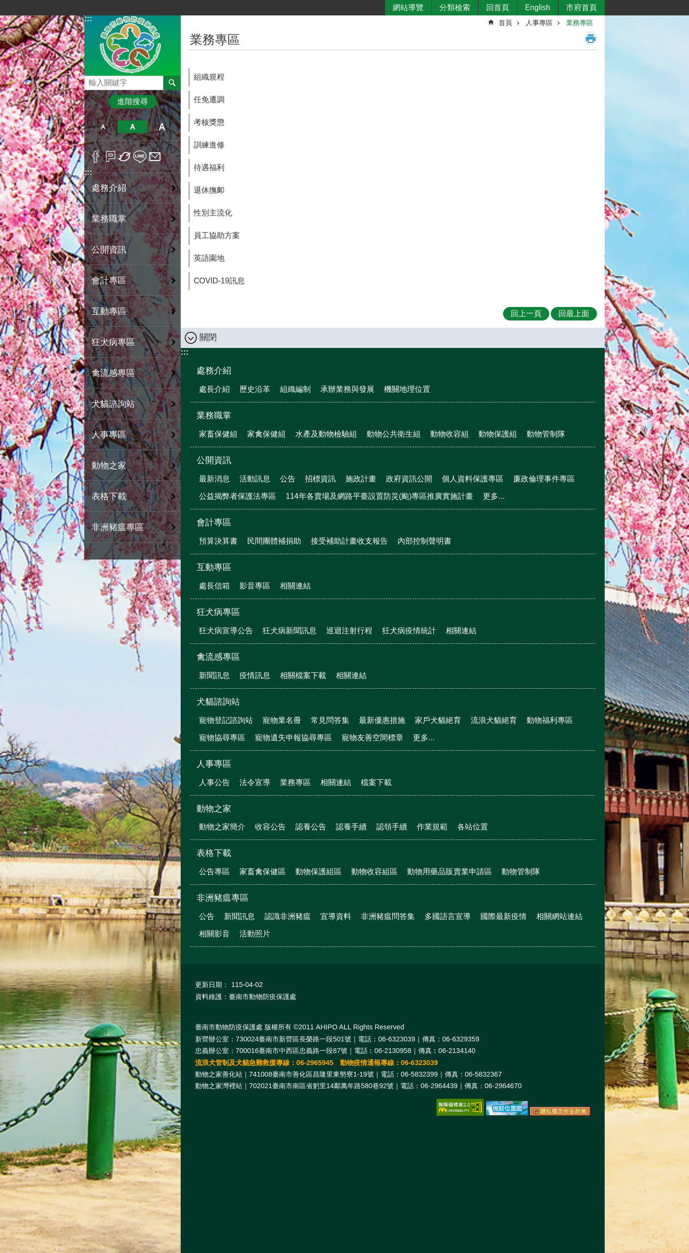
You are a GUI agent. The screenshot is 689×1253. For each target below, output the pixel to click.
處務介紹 (214, 370)
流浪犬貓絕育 (494, 720)
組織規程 (209, 77)
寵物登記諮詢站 (226, 720)
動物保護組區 (318, 871)
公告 (287, 479)
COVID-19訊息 (219, 281)
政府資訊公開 (409, 479)
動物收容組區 (374, 871)
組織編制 (295, 389)
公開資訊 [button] (109, 249)
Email (154, 156)
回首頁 (497, 7)
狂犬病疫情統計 (409, 630)
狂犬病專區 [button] (113, 342)
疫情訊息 (254, 675)
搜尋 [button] (172, 83)
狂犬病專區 (218, 612)
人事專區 (539, 23)
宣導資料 (335, 916)
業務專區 (579, 23)
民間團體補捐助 (274, 541)
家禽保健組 (266, 434)
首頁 (505, 23)
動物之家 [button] (109, 465)
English (537, 7)
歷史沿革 (254, 389)
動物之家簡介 (222, 827)
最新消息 (214, 479)
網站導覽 (408, 7)
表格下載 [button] (109, 496)
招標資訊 (320, 479)
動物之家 (214, 808)
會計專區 (214, 522)
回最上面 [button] (573, 313)
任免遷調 (209, 99)
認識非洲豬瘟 (288, 916)
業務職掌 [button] (109, 219)
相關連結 (295, 586)
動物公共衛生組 (394, 434)
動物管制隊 (546, 434)
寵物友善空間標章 (372, 737)
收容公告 (270, 827)
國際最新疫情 (503, 916)
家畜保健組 (218, 434)
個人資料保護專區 (473, 479)
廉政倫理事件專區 (544, 479)
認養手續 (351, 827)
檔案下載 (376, 782)
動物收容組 (449, 434)
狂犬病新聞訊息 (290, 630)
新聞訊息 (214, 675)
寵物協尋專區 (222, 737)
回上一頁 (526, 313)
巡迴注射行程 (349, 630)
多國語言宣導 (447, 916)
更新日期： (212, 984)
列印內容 (590, 38)
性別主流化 (213, 213)
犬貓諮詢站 (218, 701)
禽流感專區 (218, 657)
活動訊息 (254, 479)
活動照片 (254, 934)
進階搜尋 (132, 101)
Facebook (95, 156)
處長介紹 (214, 389)
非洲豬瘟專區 (223, 898)
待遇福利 (209, 167)
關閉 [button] (208, 337)
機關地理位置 (407, 389)
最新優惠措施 (382, 720)
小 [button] (103, 126)
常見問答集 (330, 720)
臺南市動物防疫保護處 (132, 45)
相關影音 (214, 934)
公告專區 (214, 871)
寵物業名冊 (282, 720)
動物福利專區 (550, 720)
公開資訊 (214, 460)
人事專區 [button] (109, 435)
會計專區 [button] (109, 280)
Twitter (125, 156)
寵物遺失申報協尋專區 (293, 737)
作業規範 (432, 827)
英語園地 (209, 258)
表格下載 (214, 853)
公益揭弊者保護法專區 (237, 496)
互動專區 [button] (109, 311)
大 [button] (162, 126)
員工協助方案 (217, 235)
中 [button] (132, 126)
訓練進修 (209, 145)
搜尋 (92, 80)
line (139, 156)
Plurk (110, 156)
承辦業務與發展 (347, 389)
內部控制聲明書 (424, 541)
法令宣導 (254, 782)
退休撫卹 (209, 190)
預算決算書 (218, 541)
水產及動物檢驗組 (326, 434)
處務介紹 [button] (109, 188)
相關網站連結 (559, 916)
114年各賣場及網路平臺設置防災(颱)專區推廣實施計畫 (379, 496)
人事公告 (214, 782)
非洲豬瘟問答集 (388, 916)
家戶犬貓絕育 (438, 720)
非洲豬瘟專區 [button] (118, 527)
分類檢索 (454, 7)
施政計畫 (360, 479)
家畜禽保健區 (262, 871)
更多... (493, 496)
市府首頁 (581, 7)
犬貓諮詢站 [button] (113, 404)
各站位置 (472, 827)
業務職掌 (214, 415)
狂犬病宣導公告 (226, 630)
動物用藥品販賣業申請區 (449, 871)
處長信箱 (214, 586)
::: (88, 18)
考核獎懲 (209, 122)
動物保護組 (497, 434)
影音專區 (254, 586)
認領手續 (391, 827)
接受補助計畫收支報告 (349, 541)
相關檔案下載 (303, 675)
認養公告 (310, 827)
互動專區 (214, 567)
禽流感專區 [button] (113, 373)
